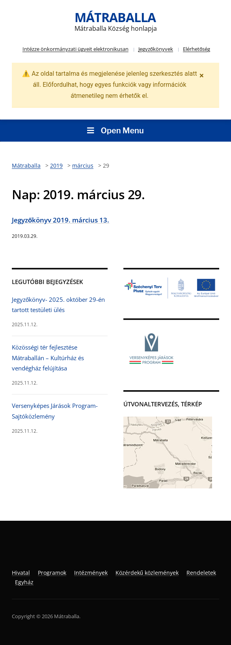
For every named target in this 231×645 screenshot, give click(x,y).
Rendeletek (201, 572)
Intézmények (91, 572)
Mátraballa (115, 17)
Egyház (24, 582)
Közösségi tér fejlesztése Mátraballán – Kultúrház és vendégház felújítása (48, 357)
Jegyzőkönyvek (155, 48)
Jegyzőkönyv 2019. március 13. (60, 219)
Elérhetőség (196, 48)
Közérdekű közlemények (147, 572)
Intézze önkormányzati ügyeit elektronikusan (75, 48)
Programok (52, 572)
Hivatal (21, 572)
